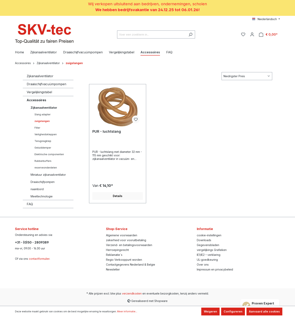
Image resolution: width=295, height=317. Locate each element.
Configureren (233, 311)
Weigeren (210, 311)
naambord (37, 189)
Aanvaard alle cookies (264, 311)
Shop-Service (116, 229)
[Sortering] (247, 76)
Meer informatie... (127, 311)
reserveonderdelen (45, 167)
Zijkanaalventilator (40, 76)
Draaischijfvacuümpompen (46, 84)
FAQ (30, 204)
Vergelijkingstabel (39, 92)
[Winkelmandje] (268, 34)
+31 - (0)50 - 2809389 (32, 242)
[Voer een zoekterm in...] (151, 34)
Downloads (204, 240)
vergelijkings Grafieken (212, 250)
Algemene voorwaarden (121, 235)
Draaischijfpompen (43, 182)
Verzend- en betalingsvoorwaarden (129, 245)
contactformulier (39, 258)
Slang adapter (42, 114)
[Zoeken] (190, 34)
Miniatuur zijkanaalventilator (48, 174)
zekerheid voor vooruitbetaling (126, 240)
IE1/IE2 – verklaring (208, 254)
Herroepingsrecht (117, 250)
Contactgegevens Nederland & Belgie (130, 264)
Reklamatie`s (114, 254)
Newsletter (113, 269)
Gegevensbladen (208, 245)
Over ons (203, 264)
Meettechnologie (42, 196)
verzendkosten (132, 293)
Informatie (205, 229)
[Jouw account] (252, 34)
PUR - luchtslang (106, 131)
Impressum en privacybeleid (215, 269)
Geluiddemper (42, 147)
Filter (37, 127)
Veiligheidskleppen (45, 134)
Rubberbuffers (42, 160)
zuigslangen (42, 121)
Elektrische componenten (49, 154)
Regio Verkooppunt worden (124, 259)
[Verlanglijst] (243, 34)
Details (117, 196)
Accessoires (36, 100)
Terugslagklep (42, 141)
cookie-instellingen (209, 235)
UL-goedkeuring (207, 259)
